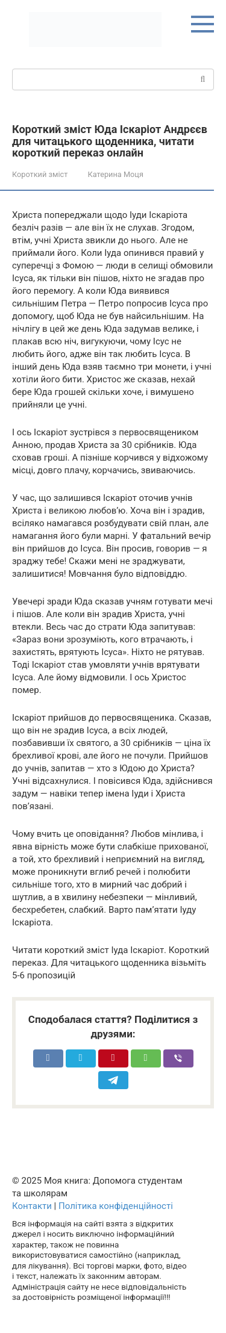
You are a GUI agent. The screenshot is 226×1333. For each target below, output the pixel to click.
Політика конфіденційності (115, 1206)
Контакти (32, 1206)
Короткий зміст (39, 174)
